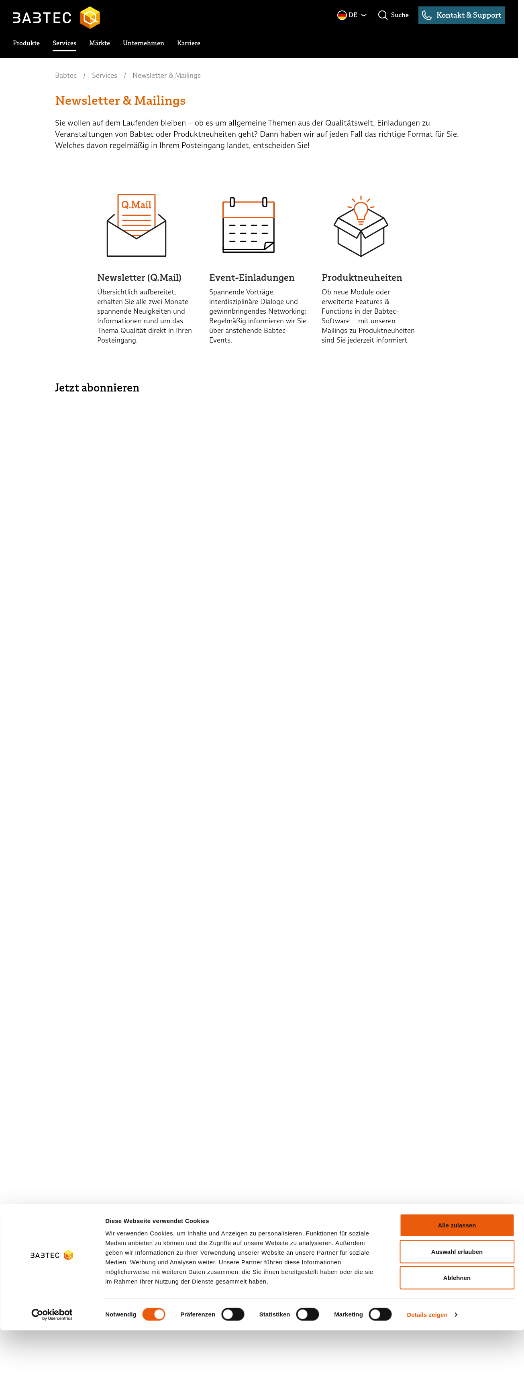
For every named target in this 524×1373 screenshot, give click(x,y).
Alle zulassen (457, 1267)
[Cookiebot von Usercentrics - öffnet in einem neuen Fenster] (52, 1357)
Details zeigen (427, 1357)
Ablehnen (457, 1320)
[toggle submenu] (26, 43)
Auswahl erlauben (457, 1294)
